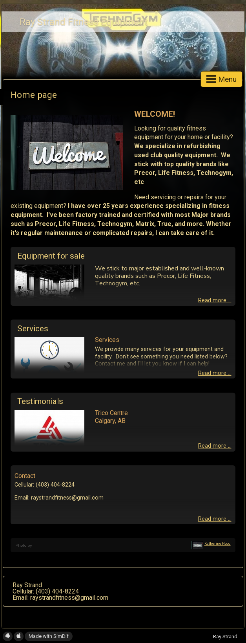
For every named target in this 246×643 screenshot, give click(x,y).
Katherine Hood (217, 543)
